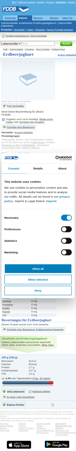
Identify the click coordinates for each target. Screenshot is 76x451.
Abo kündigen (43, 432)
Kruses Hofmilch (67, 55)
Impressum (60, 423)
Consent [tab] (13, 168)
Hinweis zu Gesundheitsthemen (45, 429)
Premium (50, 2)
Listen (30, 29)
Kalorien (22, 423)
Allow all (38, 268)
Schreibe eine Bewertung (21, 127)
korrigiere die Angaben (31, 122)
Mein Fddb (69, 18)
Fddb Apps (23, 430)
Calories (22, 426)
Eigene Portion (15, 404)
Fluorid (6, 311)
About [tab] (62, 168)
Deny (38, 290)
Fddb (5, 49)
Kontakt (40, 2)
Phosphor (7, 304)
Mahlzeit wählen (41, 391)
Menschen (39, 18)
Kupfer (6, 308)
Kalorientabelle (28, 18)
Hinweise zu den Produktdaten (18, 145)
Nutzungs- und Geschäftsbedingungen (65, 431)
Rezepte (40, 29)
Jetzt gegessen (16, 391)
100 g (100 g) (9, 357)
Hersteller (19, 29)
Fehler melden (61, 435)
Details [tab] (38, 168)
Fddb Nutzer (38, 142)
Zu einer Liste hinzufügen (21, 397)
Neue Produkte (43, 49)
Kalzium (6, 301)
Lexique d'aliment (26, 428)
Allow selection (38, 279)
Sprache (71, 2)
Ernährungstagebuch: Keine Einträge (26, 35)
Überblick (4, 423)
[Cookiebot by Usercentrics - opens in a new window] (55, 158)
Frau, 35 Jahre (41, 378)
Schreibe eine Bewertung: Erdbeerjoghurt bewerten (35, 329)
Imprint (51, 200)
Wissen (54, 18)
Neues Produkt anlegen (60, 29)
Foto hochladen (15, 106)
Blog (14, 2)
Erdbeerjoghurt (58, 49)
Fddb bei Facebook (26, 2)
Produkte (6, 29)
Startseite (10, 18)
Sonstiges (29, 49)
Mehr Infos (47, 345)
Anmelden (61, 2)
